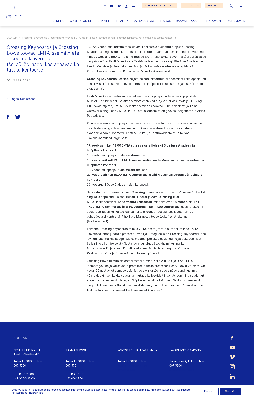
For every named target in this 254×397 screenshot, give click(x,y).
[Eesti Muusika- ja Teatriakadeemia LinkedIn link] (133, 5)
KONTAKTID (213, 5)
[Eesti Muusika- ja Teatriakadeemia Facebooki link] (105, 5)
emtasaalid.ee (126, 369)
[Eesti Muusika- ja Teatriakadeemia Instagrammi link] (127, 5)
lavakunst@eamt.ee (181, 369)
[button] (231, 6)
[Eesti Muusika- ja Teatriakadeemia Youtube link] (112, 5)
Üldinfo (58, 20)
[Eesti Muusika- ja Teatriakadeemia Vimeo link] (119, 5)
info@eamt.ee (22, 369)
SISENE (190, 5)
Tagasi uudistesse (22, 99)
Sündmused (236, 20)
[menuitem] (243, 6)
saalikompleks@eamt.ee (132, 365)
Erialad (122, 20)
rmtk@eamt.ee (75, 369)
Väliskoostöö (143, 20)
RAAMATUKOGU (76, 350)
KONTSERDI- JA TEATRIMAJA (137, 350)
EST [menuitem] (242, 5)
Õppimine (104, 20)
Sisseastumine (81, 20)
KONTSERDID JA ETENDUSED (159, 5)
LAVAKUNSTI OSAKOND (185, 350)
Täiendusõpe (212, 20)
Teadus (165, 20)
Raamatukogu (186, 20)
